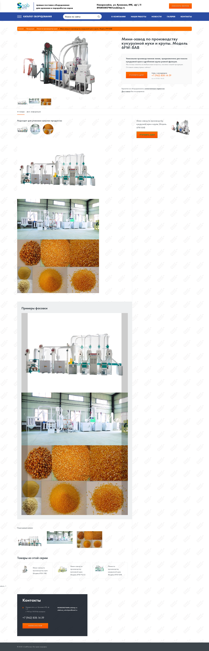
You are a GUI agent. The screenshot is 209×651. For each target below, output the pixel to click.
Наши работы (138, 16)
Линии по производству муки (47, 29)
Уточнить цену (136, 75)
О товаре (21, 112)
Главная (20, 29)
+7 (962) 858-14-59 (161, 75)
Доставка (126, 91)
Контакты (186, 16)
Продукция (30, 29)
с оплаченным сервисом (153, 89)
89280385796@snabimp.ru (111, 7)
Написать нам (35, 626)
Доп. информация (34, 112)
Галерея (171, 16)
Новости (157, 16)
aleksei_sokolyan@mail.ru (67, 610)
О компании (118, 16)
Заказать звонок (180, 6)
